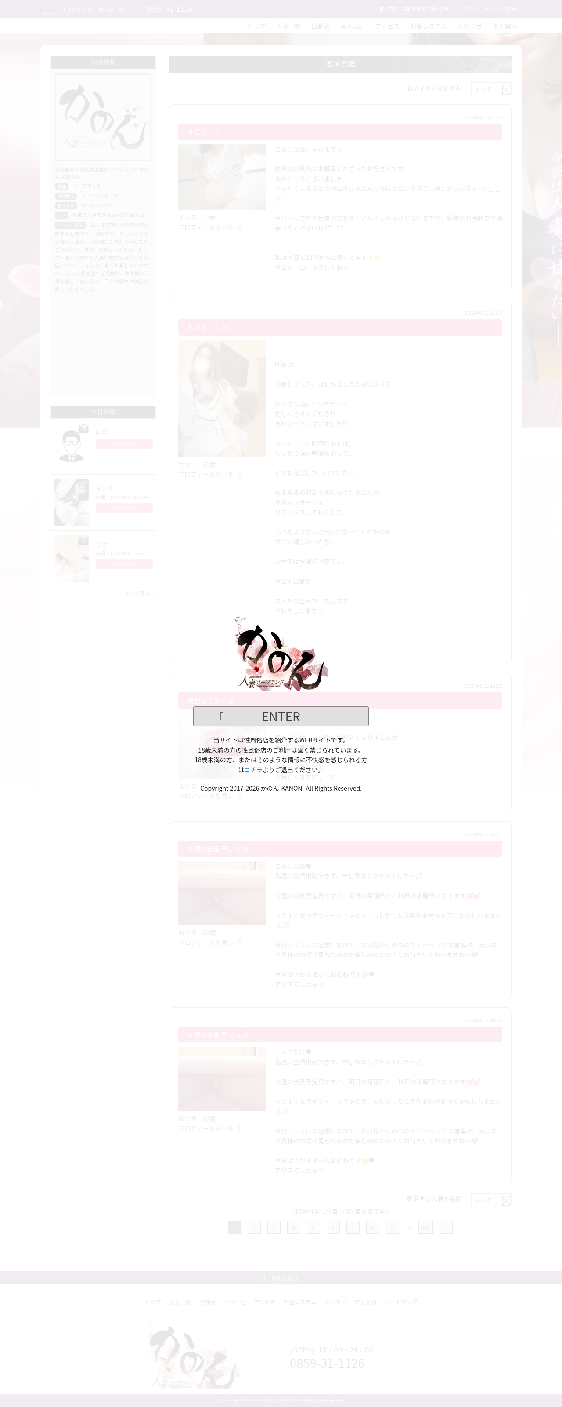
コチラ (253, 769)
